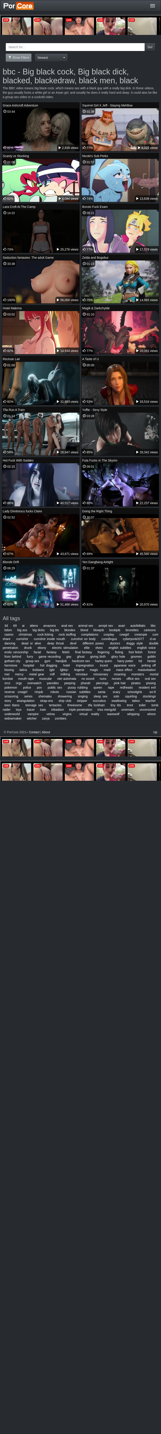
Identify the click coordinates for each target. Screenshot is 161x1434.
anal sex (67, 625)
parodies (53, 683)
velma (50, 714)
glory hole (118, 656)
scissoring (11, 696)
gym (47, 661)
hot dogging (48, 665)
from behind (12, 656)
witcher (32, 718)
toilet (142, 705)
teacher (151, 701)
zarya (46, 718)
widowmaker (13, 718)
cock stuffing (67, 634)
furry (30, 656)
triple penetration (80, 709)
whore (151, 714)
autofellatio (138, 625)
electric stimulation (65, 648)
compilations (89, 634)
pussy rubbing (78, 687)
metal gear (36, 674)
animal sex (85, 625)
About (46, 732)
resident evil (147, 687)
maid (107, 670)
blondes (69, 630)
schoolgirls (134, 692)
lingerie (79, 670)
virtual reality (89, 714)
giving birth (98, 656)
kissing (9, 670)
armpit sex (106, 625)
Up (155, 732)
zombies (60, 718)
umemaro (127, 709)
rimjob (38, 692)
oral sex (150, 678)
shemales (45, 696)
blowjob (98, 630)
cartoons (150, 630)
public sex (55, 687)
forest (152, 652)
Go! (150, 47)
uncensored (148, 709)
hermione (10, 665)
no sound (88, 678)
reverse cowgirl (15, 692)
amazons (49, 625)
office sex (132, 678)
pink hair (120, 683)
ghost (80, 656)
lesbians (38, 670)
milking (65, 674)
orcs (7, 683)
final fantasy (83, 652)
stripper (82, 701)
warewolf (113, 714)
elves (99, 648)
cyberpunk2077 (133, 639)
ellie (87, 648)
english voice (146, 648)
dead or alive (31, 643)
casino (8, 634)
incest (104, 665)
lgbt (52, 670)
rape (111, 687)
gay (68, 656)
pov (39, 687)
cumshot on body (83, 639)
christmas (25, 634)
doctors (115, 643)
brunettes (132, 630)
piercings (102, 683)
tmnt (130, 705)
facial (37, 652)
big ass (22, 630)
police (27, 687)
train (43, 709)
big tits (54, 630)
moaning (120, 674)
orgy (19, 683)
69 (15, 625)
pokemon (10, 687)
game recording (50, 656)
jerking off (149, 665)
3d (6, 625)
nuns (103, 678)
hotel (66, 665)
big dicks (39, 630)
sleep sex (100, 696)
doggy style (134, 643)
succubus (99, 701)
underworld (12, 714)
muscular (45, 678)
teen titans (11, 705)
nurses (116, 678)
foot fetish (135, 652)
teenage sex (34, 705)
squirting (131, 696)
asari (121, 625)
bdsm (8, 630)
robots (54, 692)
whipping (133, 714)
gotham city (12, 661)
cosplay (109, 634)
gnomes (136, 656)
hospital (28, 665)
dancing (9, 643)
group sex (32, 661)
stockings (149, 696)
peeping (69, 683)
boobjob (114, 630)
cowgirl (124, 634)
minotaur (82, 674)
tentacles (55, 705)
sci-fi (152, 692)
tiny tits (116, 705)
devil (73, 643)
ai (23, 625)
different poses (93, 643)
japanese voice (125, 665)
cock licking (45, 634)
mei (7, 674)
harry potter (125, 661)
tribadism (57, 709)
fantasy (51, 652)
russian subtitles (78, 692)
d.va (153, 639)
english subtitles (120, 648)
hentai (151, 661)
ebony (42, 648)
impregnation (85, 665)
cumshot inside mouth (49, 639)
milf (52, 674)
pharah (85, 683)
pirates (136, 683)
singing (83, 696)
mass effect (124, 670)
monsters (137, 674)
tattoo (136, 701)
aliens (34, 625)
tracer (31, 709)
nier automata (66, 678)
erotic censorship (16, 652)
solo (116, 696)
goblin (152, 656)
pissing (151, 683)
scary (116, 692)
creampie (140, 634)
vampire (33, 714)
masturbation (147, 670)
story (7, 701)
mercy (19, 674)
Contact (34, 732)
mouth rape (26, 678)
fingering (103, 652)
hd (140, 661)
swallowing (118, 701)
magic (94, 670)
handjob (61, 661)
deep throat (55, 643)
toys (19, 709)
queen (98, 687)
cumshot (22, 639)
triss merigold (107, 709)
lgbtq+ (64, 670)
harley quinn (103, 661)
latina (23, 670)
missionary (100, 674)
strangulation (25, 701)
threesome (74, 705)
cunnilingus (109, 639)
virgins (67, 714)
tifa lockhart (96, 705)
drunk (28, 648)
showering (65, 696)
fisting (119, 652)
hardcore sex (81, 661)
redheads (126, 687)
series (28, 696)
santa (101, 692)
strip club (65, 701)
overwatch (34, 683)
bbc (153, 625)
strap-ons (46, 701)
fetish (65, 652)
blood (84, 630)
